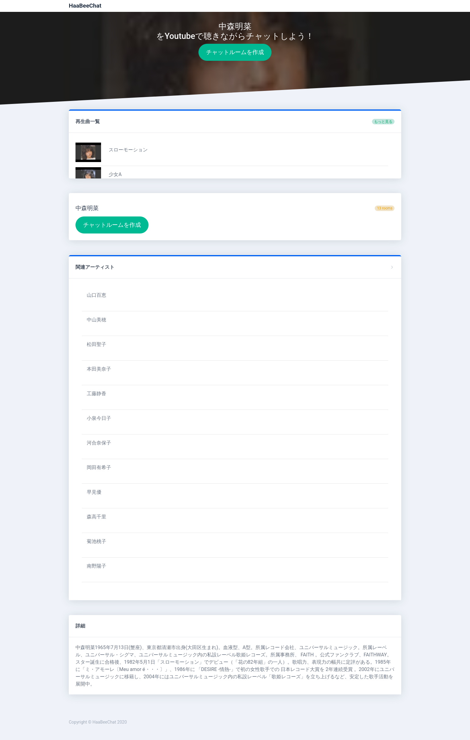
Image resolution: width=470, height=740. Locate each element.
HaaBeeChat (85, 5)
